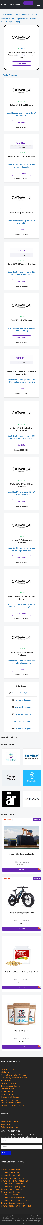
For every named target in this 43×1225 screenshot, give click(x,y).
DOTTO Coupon (8, 1094)
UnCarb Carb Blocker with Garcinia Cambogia (21, 972)
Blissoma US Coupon (10, 1097)
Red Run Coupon (8, 1091)
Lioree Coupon (7, 1088)
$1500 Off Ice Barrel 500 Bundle (21, 854)
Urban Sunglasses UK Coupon (14, 1077)
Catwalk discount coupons (12, 1203)
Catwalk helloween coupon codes (16, 1205)
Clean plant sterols (21, 1030)
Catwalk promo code (10, 1172)
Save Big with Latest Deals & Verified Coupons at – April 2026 (21, 55)
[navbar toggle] (38, 4)
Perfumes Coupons (23, 714)
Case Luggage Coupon (11, 1086)
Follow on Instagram (10, 1127)
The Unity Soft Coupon (11, 1102)
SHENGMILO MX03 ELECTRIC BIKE (21, 913)
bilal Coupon (6, 1072)
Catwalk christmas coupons (13, 1178)
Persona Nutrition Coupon (12, 1105)
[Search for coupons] (28, 3)
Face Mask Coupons (22, 707)
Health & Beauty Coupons (23, 693)
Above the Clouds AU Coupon (14, 1075)
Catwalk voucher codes (11, 1189)
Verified (22, 48)
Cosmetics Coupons (22, 700)
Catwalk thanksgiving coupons (14, 1180)
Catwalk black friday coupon (13, 1197)
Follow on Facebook (10, 1121)
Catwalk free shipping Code (13, 1186)
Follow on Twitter (8, 1124)
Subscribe (6, 1153)
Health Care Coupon (23, 721)
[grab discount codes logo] (10, 4)
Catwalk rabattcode (9, 1194)
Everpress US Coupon (10, 1083)
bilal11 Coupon (7, 1069)
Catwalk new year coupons (13, 1183)
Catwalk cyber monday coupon (15, 1200)
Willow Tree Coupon (10, 1100)
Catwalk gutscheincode (11, 1192)
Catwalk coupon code (10, 1169)
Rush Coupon (7, 1080)
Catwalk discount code (11, 1175)
